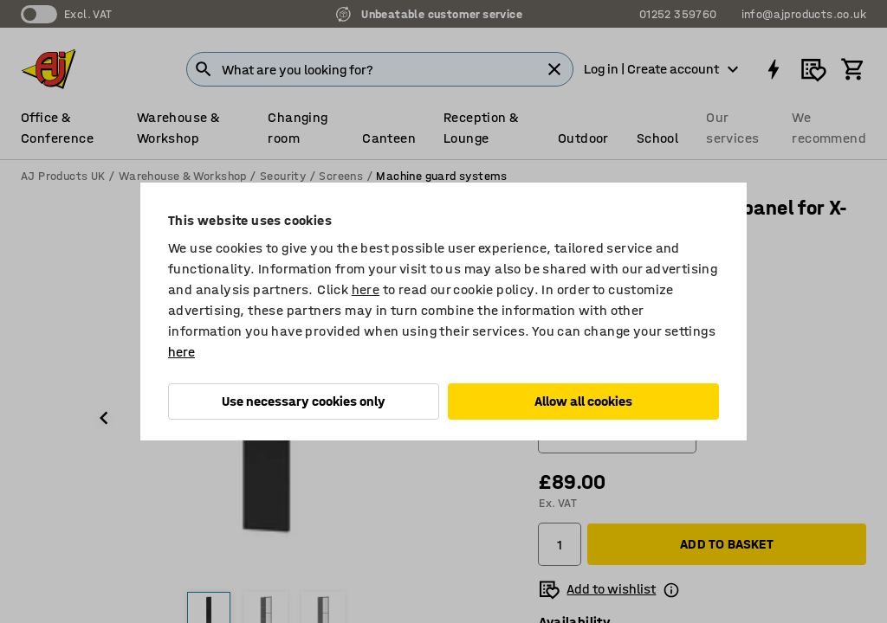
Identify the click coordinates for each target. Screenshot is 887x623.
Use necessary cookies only (303, 401)
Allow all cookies (583, 401)
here (366, 289)
